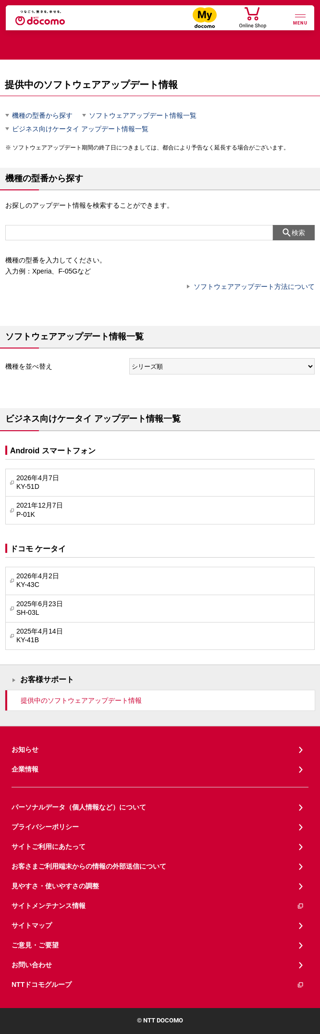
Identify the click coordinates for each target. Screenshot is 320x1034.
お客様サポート (47, 679)
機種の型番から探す (42, 115)
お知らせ (25, 749)
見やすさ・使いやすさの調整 (55, 886)
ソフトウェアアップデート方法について (254, 286)
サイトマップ (32, 925)
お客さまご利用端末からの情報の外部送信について (89, 866)
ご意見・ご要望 (35, 945)
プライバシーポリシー (45, 827)
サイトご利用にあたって (49, 846)
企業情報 (25, 769)
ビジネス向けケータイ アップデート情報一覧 (80, 129)
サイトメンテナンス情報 (158, 906)
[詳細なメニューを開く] (300, 18)
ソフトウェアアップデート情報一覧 (143, 115)
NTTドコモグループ (158, 985)
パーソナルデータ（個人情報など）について (79, 807)
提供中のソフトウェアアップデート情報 (81, 700)
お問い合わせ (32, 965)
